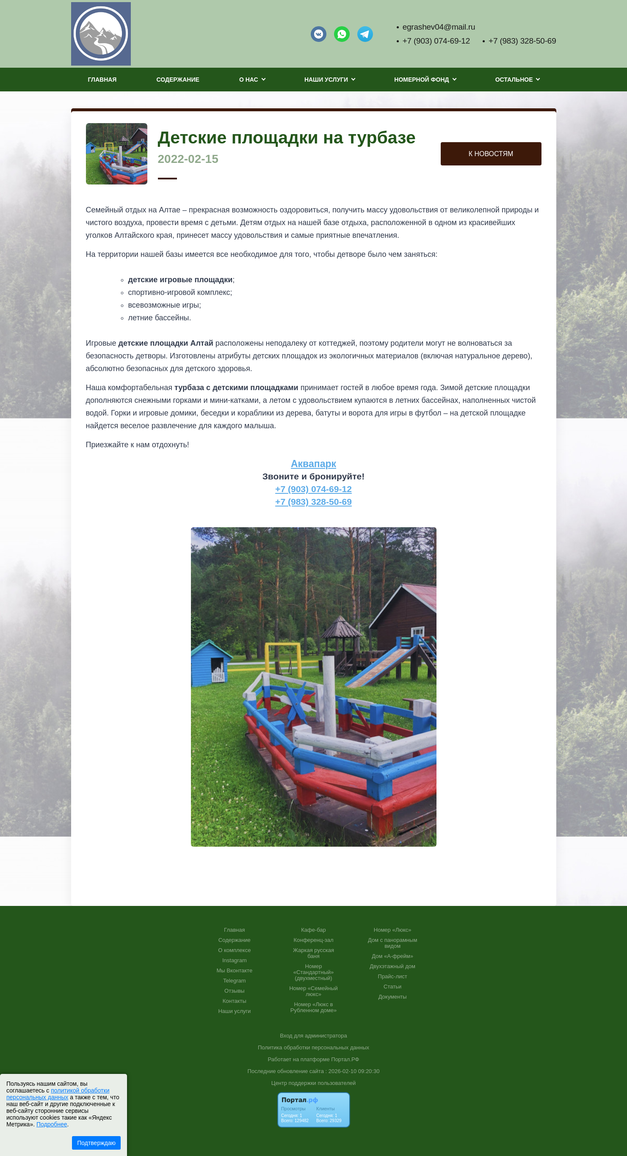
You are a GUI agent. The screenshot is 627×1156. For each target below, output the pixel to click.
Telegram (234, 981)
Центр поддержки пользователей (313, 1083)
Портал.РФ (345, 1059)
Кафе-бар (313, 930)
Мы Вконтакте (235, 971)
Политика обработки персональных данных (313, 1047)
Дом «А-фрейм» (392, 956)
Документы (392, 997)
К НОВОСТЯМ (491, 153)
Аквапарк (313, 463)
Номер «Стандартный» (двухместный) (313, 972)
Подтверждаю (96, 1142)
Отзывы (234, 991)
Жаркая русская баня (313, 953)
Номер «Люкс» (393, 930)
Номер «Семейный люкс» (313, 991)
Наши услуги (234, 1011)
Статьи (392, 987)
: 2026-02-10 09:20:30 (352, 1071)
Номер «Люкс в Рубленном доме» (313, 1007)
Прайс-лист (392, 977)
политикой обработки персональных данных (57, 1094)
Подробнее (51, 1124)
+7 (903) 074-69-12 (436, 40)
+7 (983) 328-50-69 (522, 40)
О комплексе (234, 950)
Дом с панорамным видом (392, 943)
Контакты (234, 1001)
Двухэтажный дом (392, 966)
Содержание (178, 79)
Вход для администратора (313, 1035)
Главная (102, 79)
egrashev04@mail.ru (439, 26)
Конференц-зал (313, 940)
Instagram (234, 960)
